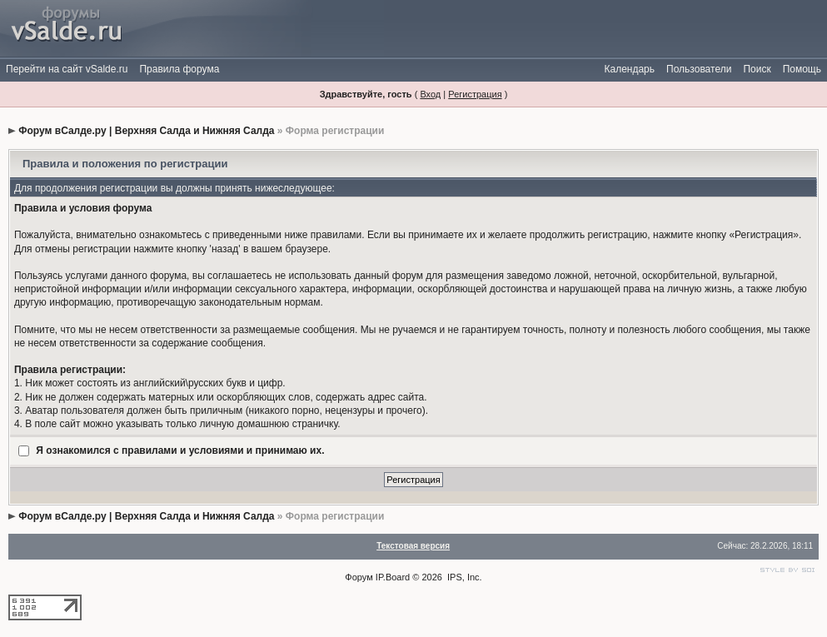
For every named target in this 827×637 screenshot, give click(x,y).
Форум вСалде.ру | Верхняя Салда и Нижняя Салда (146, 131)
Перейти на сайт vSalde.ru (66, 69)
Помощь (802, 69)
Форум (358, 577)
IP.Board (393, 577)
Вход (430, 94)
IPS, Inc (463, 577)
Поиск (756, 69)
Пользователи (698, 69)
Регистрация (474, 94)
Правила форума (179, 69)
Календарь (629, 69)
